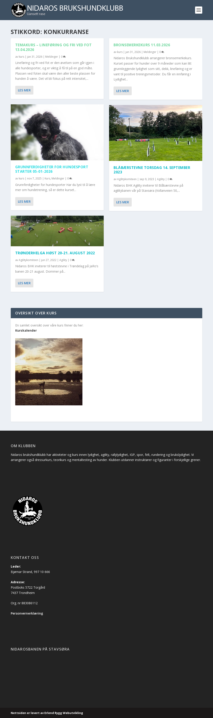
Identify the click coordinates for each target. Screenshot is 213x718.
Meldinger (51, 57)
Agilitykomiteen (28, 260)
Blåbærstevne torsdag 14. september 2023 (152, 170)
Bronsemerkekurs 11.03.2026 (142, 44)
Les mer (24, 90)
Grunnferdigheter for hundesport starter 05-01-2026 (51, 169)
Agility (63, 260)
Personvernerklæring (27, 613)
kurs (21, 57)
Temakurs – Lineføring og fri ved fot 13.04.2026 (53, 47)
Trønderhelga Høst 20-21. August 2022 (55, 253)
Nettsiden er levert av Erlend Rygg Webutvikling (47, 713)
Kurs (47, 178)
